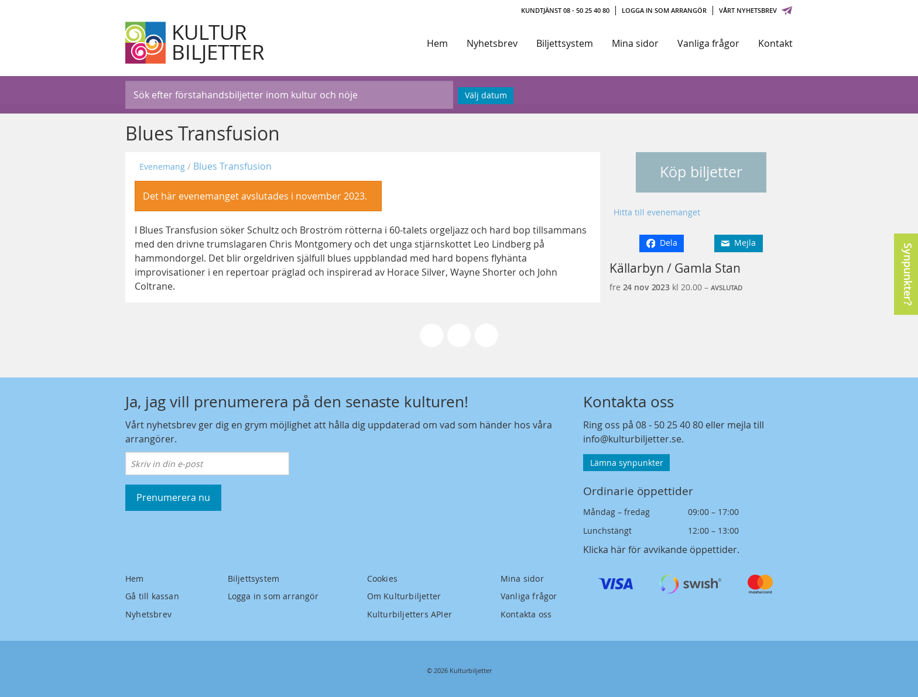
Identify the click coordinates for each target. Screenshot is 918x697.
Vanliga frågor (708, 43)
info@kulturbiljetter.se (632, 438)
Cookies (382, 578)
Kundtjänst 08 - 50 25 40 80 (565, 10)
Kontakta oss (526, 614)
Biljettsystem (564, 43)
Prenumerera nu (173, 497)
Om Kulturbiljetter (404, 596)
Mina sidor (635, 43)
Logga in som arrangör (664, 10)
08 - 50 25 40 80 (669, 424)
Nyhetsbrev (492, 43)
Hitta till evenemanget (657, 212)
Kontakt (775, 43)
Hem (437, 43)
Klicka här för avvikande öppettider (660, 549)
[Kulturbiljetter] (195, 43)
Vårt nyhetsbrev (756, 10)
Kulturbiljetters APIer (409, 614)
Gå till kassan (152, 596)
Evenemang (162, 166)
